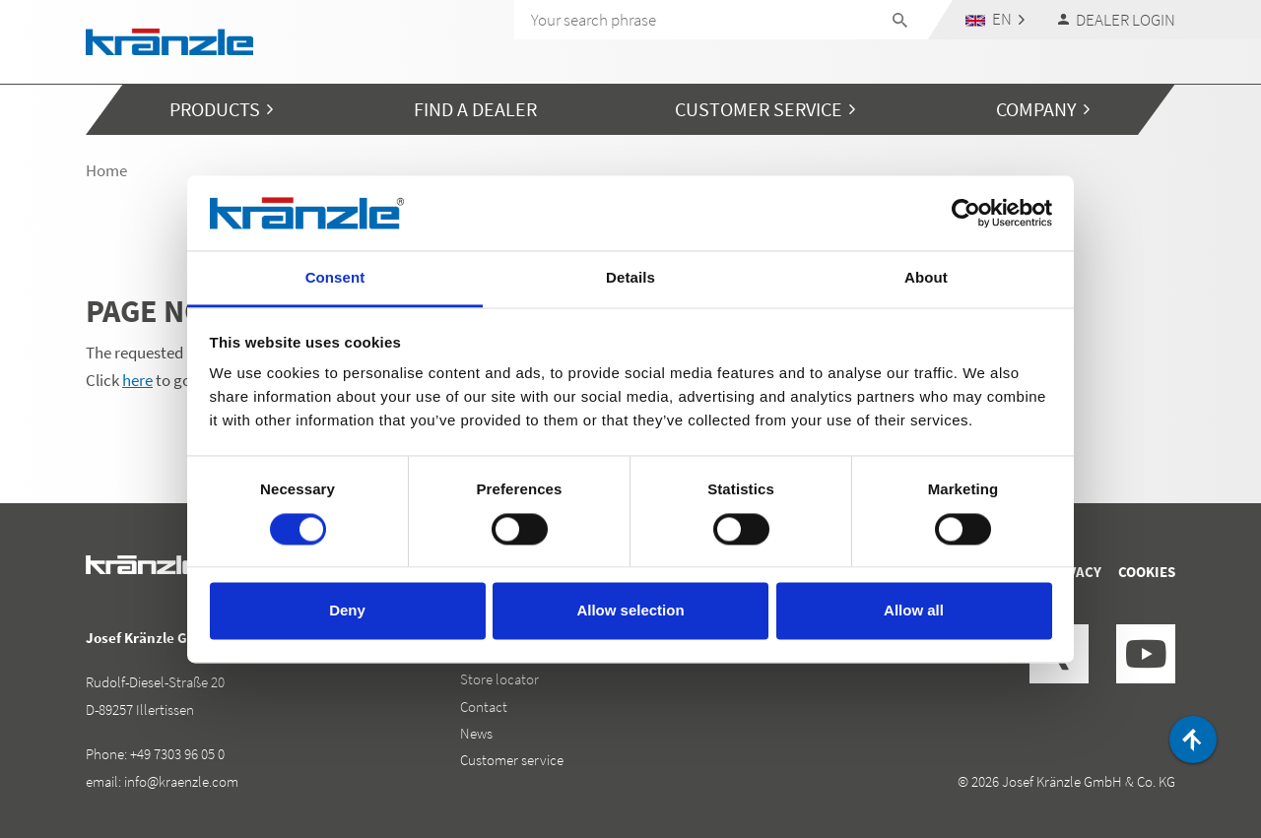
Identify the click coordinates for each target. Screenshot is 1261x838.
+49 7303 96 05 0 (177, 753)
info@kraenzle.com (181, 781)
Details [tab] (630, 278)
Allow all (914, 611)
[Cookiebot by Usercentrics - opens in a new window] (966, 212)
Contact (483, 706)
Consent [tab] (335, 278)
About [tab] (926, 278)
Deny (347, 611)
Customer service (512, 759)
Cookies (1146, 571)
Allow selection (630, 611)
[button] (995, 19)
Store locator (499, 679)
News (476, 733)
